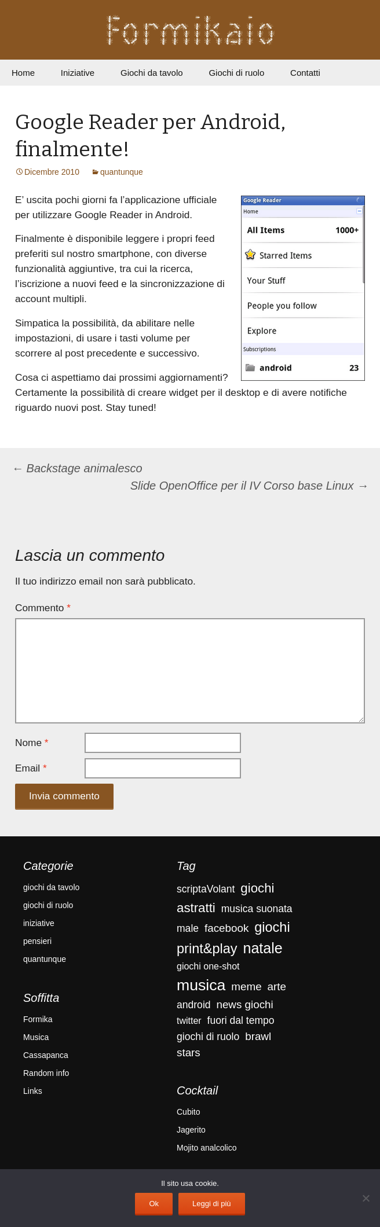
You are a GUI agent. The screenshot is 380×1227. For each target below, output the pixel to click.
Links (32, 1091)
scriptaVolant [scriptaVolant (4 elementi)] (206, 889)
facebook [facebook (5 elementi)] (226, 928)
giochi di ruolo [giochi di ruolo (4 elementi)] (208, 1036)
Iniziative (77, 73)
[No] (365, 1198)
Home (23, 73)
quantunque (121, 172)
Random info (46, 1073)
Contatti (305, 73)
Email (31, 768)
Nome (32, 742)
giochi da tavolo (51, 887)
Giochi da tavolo (151, 73)
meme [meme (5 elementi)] (246, 986)
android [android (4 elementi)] (194, 1005)
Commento (43, 608)
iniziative (38, 923)
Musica (36, 1037)
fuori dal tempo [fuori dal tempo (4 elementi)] (241, 1020)
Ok (154, 1203)
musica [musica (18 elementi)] (201, 985)
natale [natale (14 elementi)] (262, 948)
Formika (38, 1019)
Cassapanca (45, 1055)
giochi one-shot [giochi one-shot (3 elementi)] (208, 966)
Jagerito (191, 1129)
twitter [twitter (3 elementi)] (189, 1021)
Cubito (188, 1111)
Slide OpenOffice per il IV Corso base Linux (249, 485)
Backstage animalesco (77, 468)
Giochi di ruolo (236, 73)
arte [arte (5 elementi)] (277, 986)
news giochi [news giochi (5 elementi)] (244, 1004)
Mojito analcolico (207, 1147)
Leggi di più (211, 1203)
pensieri (37, 941)
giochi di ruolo (48, 905)
